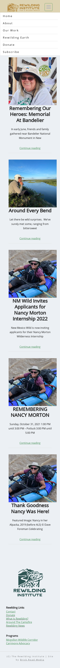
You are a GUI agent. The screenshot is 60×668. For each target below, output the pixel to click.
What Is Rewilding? (17, 618)
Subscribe (11, 52)
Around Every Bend (30, 211)
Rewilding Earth (16, 37)
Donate (9, 45)
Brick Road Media (32, 659)
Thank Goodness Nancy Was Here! (30, 508)
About (8, 23)
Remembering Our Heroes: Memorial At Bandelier (30, 114)
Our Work (11, 30)
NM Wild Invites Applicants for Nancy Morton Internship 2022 (30, 310)
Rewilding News (15, 625)
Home (8, 16)
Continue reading (30, 148)
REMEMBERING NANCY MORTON (30, 412)
